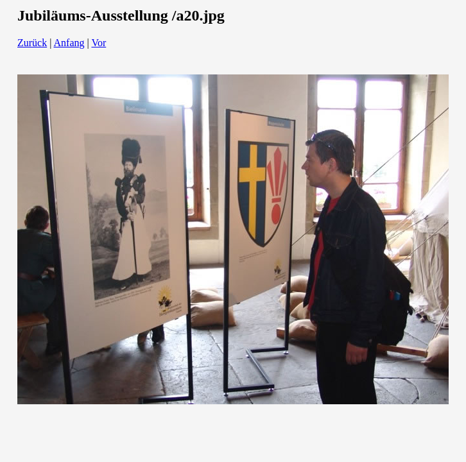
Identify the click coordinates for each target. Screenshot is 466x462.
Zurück (32, 42)
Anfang (69, 42)
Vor (98, 42)
